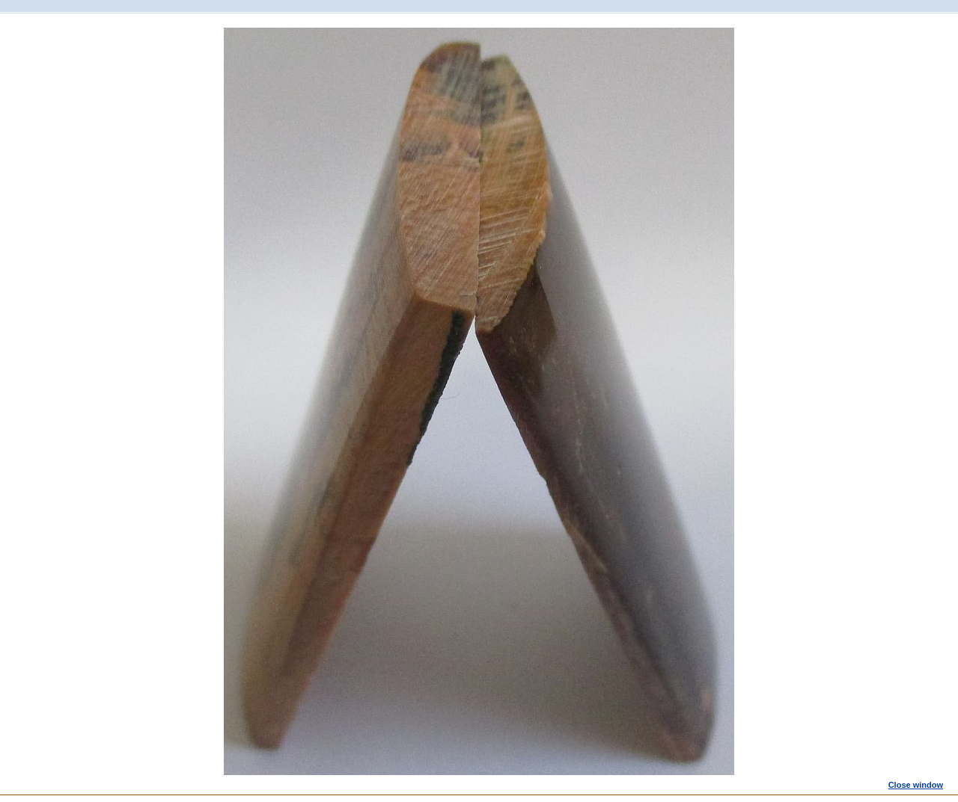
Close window (915, 784)
